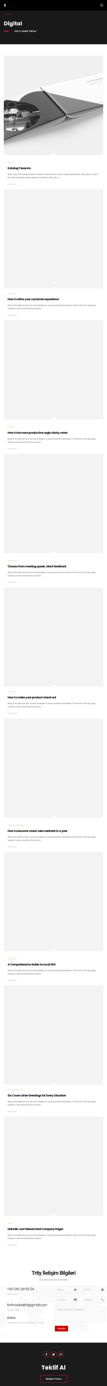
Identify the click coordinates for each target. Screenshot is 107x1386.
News (10, 1223)
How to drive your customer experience (33, 299)
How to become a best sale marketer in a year (37, 831)
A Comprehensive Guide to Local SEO (32, 964)
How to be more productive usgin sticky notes (38, 433)
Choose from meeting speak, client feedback (37, 566)
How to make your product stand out (32, 697)
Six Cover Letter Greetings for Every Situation (37, 1095)
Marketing (12, 561)
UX (15, 294)
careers (11, 163)
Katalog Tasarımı (19, 168)
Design (10, 294)
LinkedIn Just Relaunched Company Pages (35, 1229)
